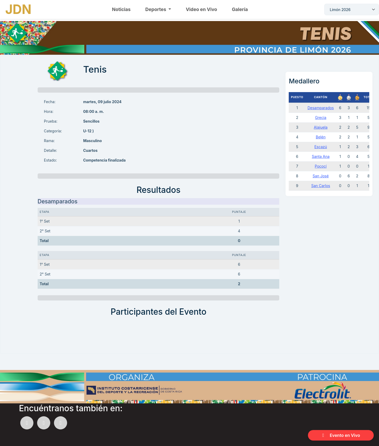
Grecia (320, 117)
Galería (240, 9)
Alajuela (320, 127)
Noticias (121, 9)
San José (321, 176)
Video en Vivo (201, 9)
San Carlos (320, 185)
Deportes (156, 9)
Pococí (321, 166)
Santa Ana (321, 156)
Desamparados (320, 108)
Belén (321, 137)
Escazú (320, 146)
